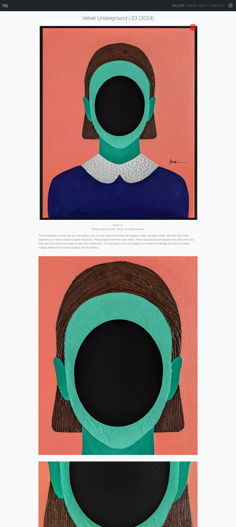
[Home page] (5, 5)
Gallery (178, 5)
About (204, 5)
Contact (218, 5)
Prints (192, 5)
